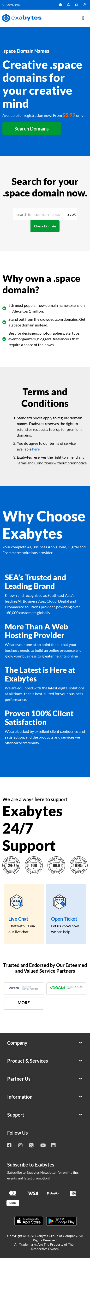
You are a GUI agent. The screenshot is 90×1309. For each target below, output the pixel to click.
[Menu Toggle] (83, 18)
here (36, 449)
